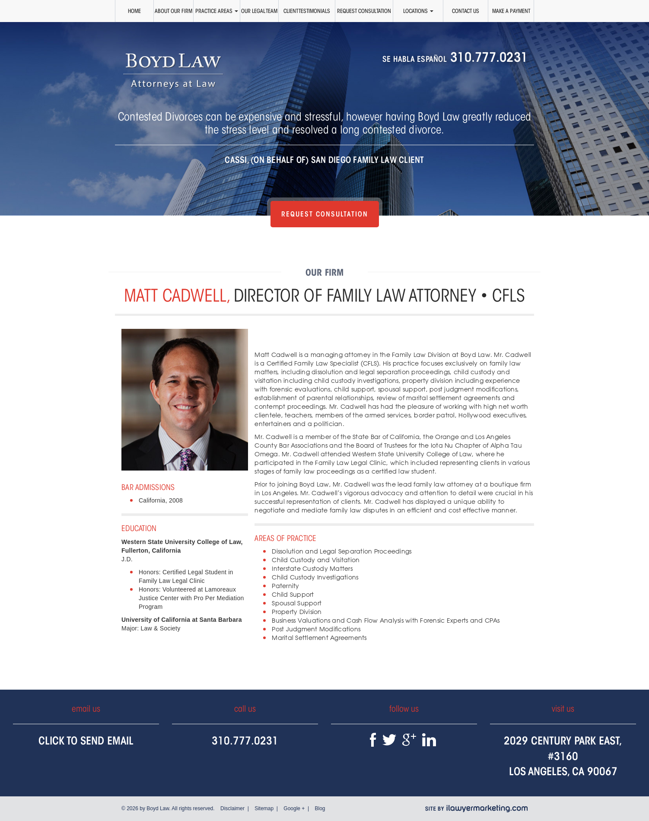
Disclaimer (232, 808)
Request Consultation (364, 10)
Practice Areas (216, 10)
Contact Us (465, 10)
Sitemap (264, 808)
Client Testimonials (306, 10)
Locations (418, 10)
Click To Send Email (86, 740)
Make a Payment (511, 10)
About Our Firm (173, 10)
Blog (320, 808)
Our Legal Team (259, 10)
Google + (294, 808)
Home (134, 10)
